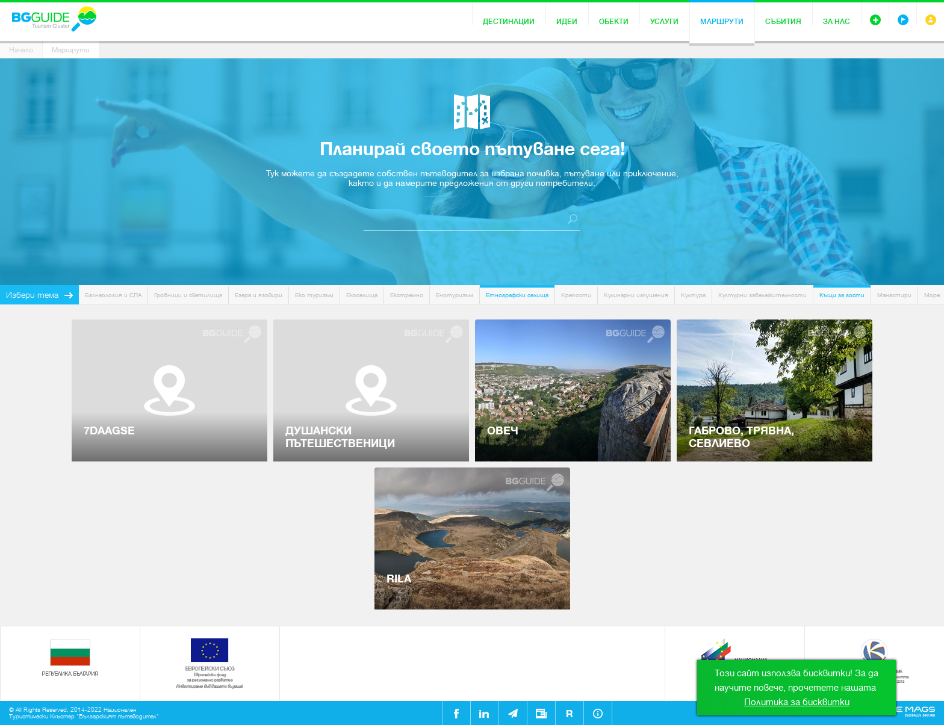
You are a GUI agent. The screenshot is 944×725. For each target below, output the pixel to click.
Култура (693, 295)
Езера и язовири (258, 295)
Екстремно (406, 295)
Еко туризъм (314, 295)
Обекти (614, 21)
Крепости (576, 295)
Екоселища (361, 295)
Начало (21, 50)
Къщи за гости (842, 295)
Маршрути (722, 21)
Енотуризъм (454, 295)
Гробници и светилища (188, 295)
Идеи (566, 21)
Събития (783, 21)
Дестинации (509, 21)
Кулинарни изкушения (636, 295)
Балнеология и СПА (113, 295)
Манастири (894, 295)
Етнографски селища (517, 295)
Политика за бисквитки (796, 702)
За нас (836, 21)
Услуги (664, 21)
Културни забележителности (762, 295)
